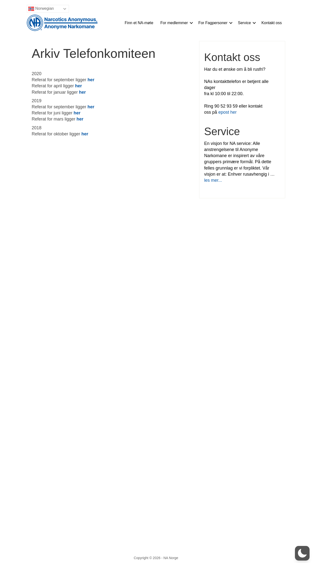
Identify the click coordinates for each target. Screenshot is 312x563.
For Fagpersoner (212, 23)
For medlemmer (174, 23)
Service (244, 23)
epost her (227, 112)
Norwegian (41, 9)
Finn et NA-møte (139, 23)
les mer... (213, 180)
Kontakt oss (271, 23)
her (82, 92)
